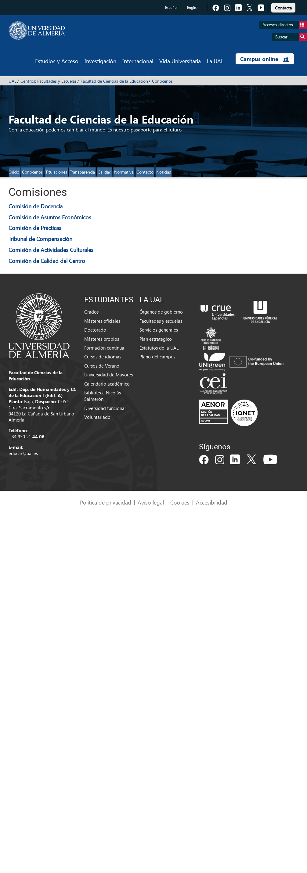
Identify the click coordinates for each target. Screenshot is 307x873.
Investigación (100, 61)
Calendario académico (107, 384)
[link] (283, 7)
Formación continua (104, 348)
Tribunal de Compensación (40, 238)
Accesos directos (284, 25)
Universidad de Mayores (108, 375)
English (193, 7)
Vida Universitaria (180, 61)
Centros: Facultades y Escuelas (48, 81)
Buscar (291, 37)
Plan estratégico (155, 339)
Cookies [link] (180, 502)
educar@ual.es (23, 453)
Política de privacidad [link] (105, 502)
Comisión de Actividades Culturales (51, 249)
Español (171, 7)
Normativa (124, 172)
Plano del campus (157, 357)
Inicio (14, 172)
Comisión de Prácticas (35, 228)
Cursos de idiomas (102, 357)
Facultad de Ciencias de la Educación (114, 81)
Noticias (163, 172)
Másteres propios (101, 339)
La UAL (215, 61)
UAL (12, 81)
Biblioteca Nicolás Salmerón (102, 396)
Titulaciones (56, 172)
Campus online (264, 59)
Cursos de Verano (101, 366)
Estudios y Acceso (56, 61)
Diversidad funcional (105, 408)
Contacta (283, 8)
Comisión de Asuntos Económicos (50, 217)
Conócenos (162, 81)
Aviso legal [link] (151, 502)
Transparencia (82, 172)
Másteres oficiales (102, 321)
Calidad (104, 172)
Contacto (145, 172)
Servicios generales (158, 330)
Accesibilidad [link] (211, 502)
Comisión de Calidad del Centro (47, 260)
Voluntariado (97, 417)
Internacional (137, 61)
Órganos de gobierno (161, 312)
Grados (91, 312)
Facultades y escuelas (160, 321)
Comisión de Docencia (36, 206)
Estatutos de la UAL (159, 348)
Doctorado (95, 330)
